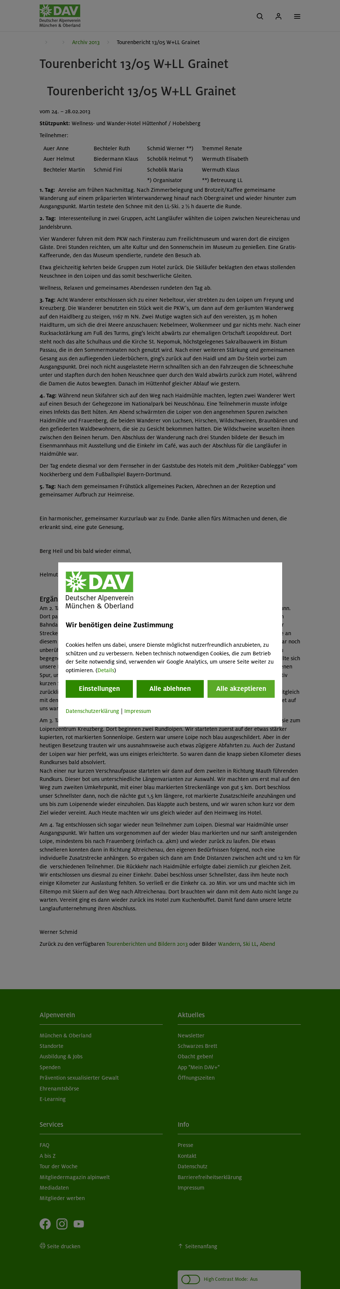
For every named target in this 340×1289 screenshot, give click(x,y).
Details (105, 670)
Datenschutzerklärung (92, 711)
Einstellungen (99, 689)
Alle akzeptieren (241, 689)
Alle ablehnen (170, 689)
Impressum (137, 711)
